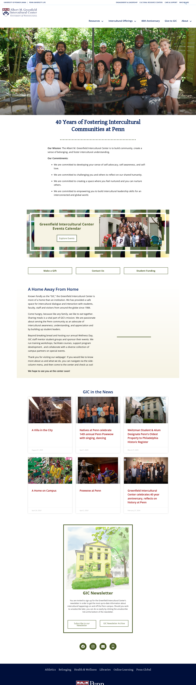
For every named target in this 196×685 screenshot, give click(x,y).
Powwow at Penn (90, 490)
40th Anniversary (150, 17)
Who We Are (184, 2)
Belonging (65, 667)
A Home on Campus (44, 490)
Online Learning (123, 667)
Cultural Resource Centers (151, 2)
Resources (94, 17)
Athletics (50, 667)
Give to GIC (171, 17)
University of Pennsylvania (15, 2)
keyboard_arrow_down (104, 20)
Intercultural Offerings (120, 17)
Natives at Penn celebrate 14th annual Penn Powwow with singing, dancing (96, 433)
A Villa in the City (42, 429)
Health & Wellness (85, 667)
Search (193, 2)
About (185, 17)
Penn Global (143, 667)
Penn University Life (37, 2)
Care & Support (171, 2)
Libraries (105, 667)
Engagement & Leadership (126, 2)
